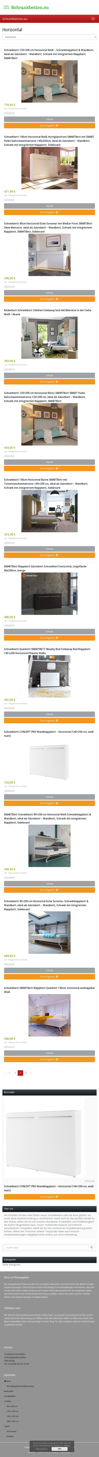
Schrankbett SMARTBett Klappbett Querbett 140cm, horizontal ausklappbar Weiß (49, 990)
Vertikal (10, 1436)
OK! (59, 1449)
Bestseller (9, 1391)
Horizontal (11, 1431)
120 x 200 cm (12, 1411)
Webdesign (9, 1360)
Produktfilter (10, 1396)
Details (49, 119)
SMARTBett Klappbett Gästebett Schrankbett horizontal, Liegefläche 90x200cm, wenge (45, 568)
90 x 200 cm (12, 1406)
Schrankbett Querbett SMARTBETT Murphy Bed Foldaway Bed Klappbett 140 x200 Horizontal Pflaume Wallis (47, 651)
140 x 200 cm (12, 1416)
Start (7, 1381)
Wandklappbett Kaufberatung (20, 1386)
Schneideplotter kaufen (15, 1357)
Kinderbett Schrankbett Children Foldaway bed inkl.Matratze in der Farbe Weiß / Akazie (47, 312)
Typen (7, 1426)
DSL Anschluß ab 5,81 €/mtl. (16, 1363)
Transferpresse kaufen (14, 1354)
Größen (7, 1401)
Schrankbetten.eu (14, 19)
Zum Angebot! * (49, 125)
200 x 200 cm (12, 1421)
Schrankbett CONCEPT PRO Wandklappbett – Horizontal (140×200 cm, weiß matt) (49, 734)
